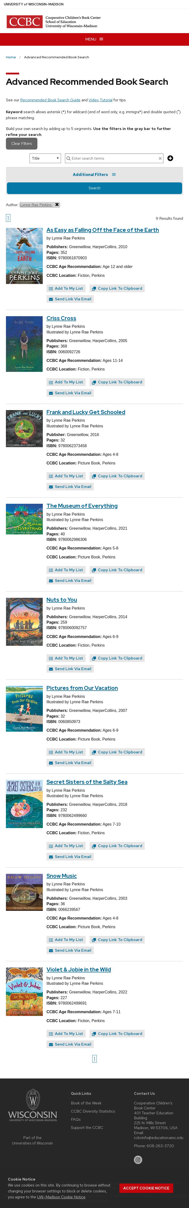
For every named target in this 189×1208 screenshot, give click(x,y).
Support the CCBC (87, 1127)
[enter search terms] (114, 158)
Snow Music (62, 875)
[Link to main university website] (32, 1122)
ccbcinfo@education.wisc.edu (158, 1137)
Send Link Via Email (70, 299)
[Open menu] (94, 39)
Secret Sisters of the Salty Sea (87, 782)
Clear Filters (21, 143)
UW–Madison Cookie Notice (61, 1197)
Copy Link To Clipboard (117, 288)
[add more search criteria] (170, 158)
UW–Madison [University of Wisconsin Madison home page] (33, 4)
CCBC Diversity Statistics (93, 1111)
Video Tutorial (100, 100)
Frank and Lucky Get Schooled (86, 412)
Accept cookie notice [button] (146, 1188)
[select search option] (45, 158)
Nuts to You (62, 599)
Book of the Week (86, 1103)
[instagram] (138, 1160)
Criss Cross (61, 318)
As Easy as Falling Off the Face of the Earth (103, 230)
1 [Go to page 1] (8, 218)
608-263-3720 (160, 1145)
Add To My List (66, 288)
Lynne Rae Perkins (39, 204)
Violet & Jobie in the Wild (79, 969)
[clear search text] (160, 158)
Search (94, 188)
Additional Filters (94, 174)
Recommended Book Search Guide (50, 100)
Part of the (32, 1140)
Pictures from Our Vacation (82, 688)
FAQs (76, 1119)
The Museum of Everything (82, 505)
